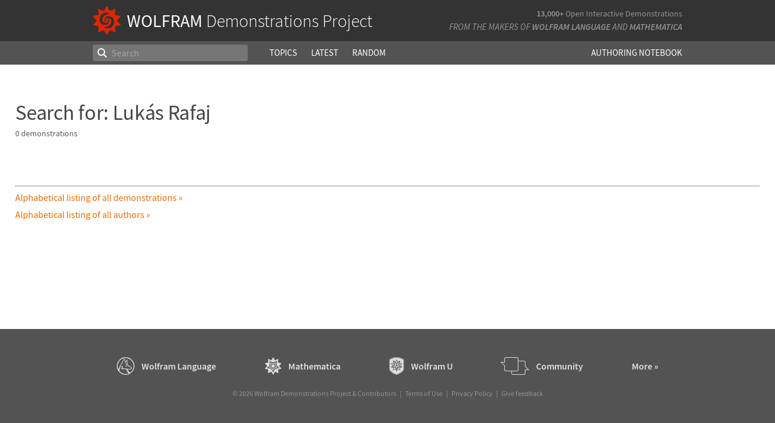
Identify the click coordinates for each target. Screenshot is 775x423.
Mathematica (655, 26)
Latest (324, 52)
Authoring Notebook (636, 52)
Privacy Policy (472, 393)
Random (369, 52)
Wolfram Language (571, 26)
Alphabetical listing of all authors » (82, 214)
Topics (283, 52)
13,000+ (550, 13)
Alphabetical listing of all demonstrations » (99, 197)
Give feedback (522, 393)
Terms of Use (424, 393)
